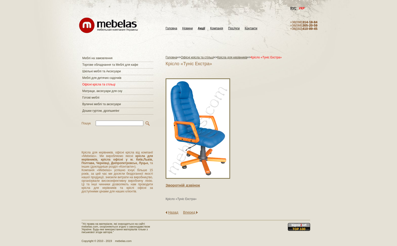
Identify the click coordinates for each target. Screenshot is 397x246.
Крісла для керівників (232, 57)
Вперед (189, 212)
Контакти (251, 28)
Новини (187, 28)
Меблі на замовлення (97, 58)
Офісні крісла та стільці (98, 84)
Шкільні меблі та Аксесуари (101, 71)
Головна (171, 28)
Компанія (216, 28)
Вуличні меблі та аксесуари (101, 104)
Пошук (86, 123)
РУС (293, 8)
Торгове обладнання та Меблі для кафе (110, 64)
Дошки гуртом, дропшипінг (101, 111)
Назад (173, 212)
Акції (201, 28)
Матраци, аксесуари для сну (102, 91)
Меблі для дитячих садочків (101, 78)
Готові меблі (90, 97)
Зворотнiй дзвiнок (183, 185)
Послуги (234, 28)
